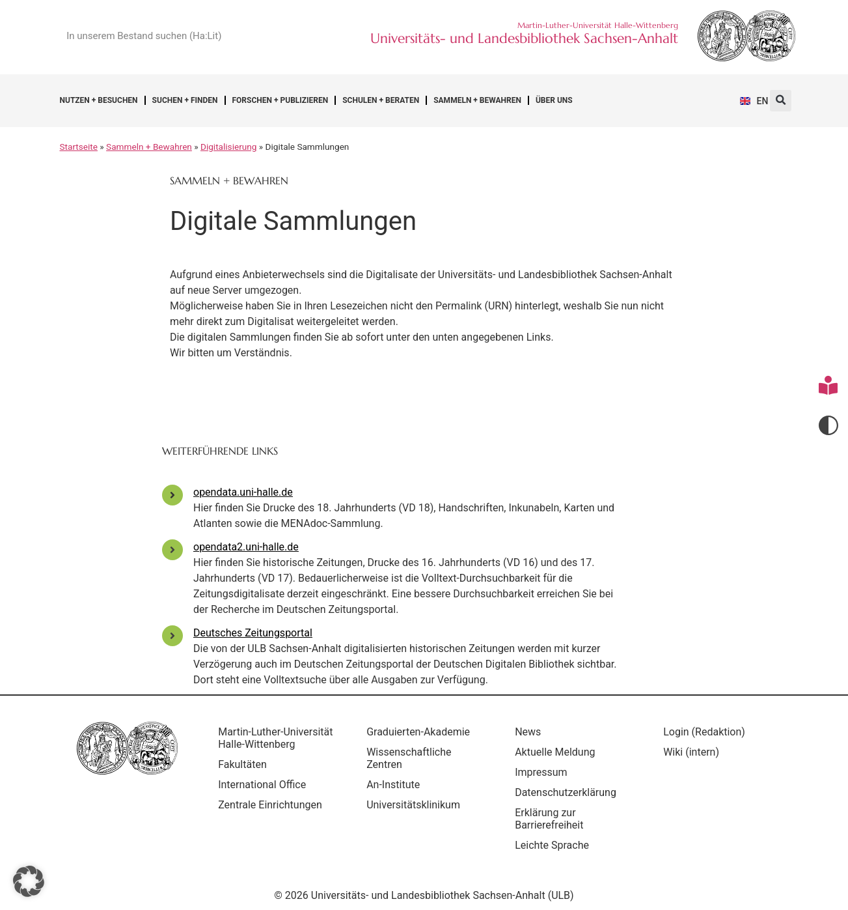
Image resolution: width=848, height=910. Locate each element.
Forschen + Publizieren (280, 100)
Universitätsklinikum (416, 805)
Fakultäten (245, 777)
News (531, 732)
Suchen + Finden (185, 100)
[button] (780, 100)
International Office (265, 797)
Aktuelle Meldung (558, 752)
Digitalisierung (228, 146)
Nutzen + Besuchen (99, 100)
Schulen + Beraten (380, 100)
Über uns (554, 100)
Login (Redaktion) (707, 732)
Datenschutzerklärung (569, 792)
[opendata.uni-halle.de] (172, 495)
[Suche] (285, 36)
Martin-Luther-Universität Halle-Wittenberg (260, 744)
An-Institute (396, 784)
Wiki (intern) (694, 752)
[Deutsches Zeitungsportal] (172, 636)
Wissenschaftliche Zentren (412, 758)
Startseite (79, 146)
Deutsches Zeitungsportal (252, 633)
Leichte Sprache (555, 845)
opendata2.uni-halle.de (246, 547)
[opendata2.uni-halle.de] (172, 550)
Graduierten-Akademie (421, 732)
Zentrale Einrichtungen (273, 817)
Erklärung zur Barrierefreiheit (552, 818)
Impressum (544, 772)
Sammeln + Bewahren (477, 100)
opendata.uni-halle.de (243, 492)
